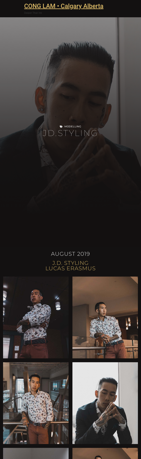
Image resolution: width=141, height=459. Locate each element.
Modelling (72, 126)
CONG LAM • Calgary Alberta (63, 6)
